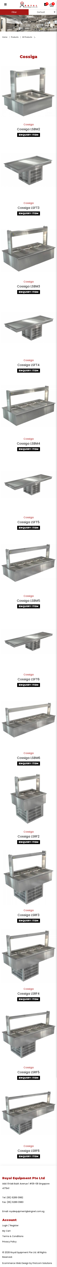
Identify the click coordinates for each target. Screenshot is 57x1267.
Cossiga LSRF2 (29, 836)
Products (15, 37)
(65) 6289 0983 (15, 1202)
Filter (14, 12)
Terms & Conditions (12, 1236)
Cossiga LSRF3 (28, 915)
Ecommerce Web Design (15, 1263)
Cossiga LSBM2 (28, 129)
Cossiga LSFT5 (28, 522)
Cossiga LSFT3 (28, 208)
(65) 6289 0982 (15, 1197)
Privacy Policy (9, 1241)
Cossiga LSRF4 (28, 993)
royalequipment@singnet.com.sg (26, 1211)
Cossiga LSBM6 (28, 758)
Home (4, 37)
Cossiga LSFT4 (28, 365)
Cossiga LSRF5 (28, 1072)
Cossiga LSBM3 (28, 286)
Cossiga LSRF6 (29, 1151)
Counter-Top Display (44, 37)
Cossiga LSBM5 (28, 601)
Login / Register (10, 1225)
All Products (27, 37)
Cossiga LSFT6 (29, 679)
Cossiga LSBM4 (28, 443)
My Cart (6, 1230)
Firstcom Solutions (42, 1263)
